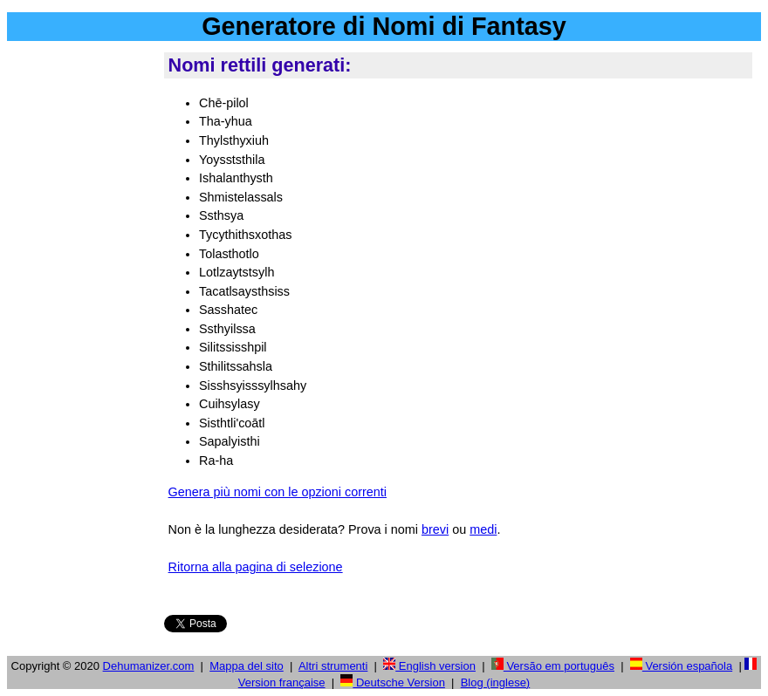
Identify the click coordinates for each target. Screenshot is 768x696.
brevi (435, 529)
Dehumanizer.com (149, 665)
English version (429, 665)
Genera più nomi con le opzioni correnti (277, 492)
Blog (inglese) (496, 682)
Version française (282, 682)
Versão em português (552, 665)
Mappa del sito (246, 665)
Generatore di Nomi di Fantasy (384, 26)
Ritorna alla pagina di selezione (255, 567)
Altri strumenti (332, 665)
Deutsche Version (392, 682)
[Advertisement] (82, 313)
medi (483, 529)
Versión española (681, 665)
